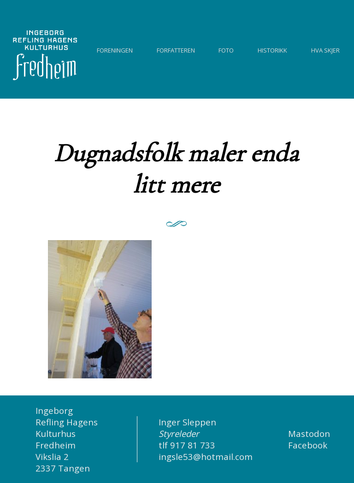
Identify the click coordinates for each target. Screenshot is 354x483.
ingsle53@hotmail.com (206, 456)
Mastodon (309, 433)
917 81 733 (192, 445)
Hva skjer (325, 49)
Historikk (272, 49)
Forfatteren (176, 49)
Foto (226, 49)
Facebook (307, 445)
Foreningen (115, 49)
